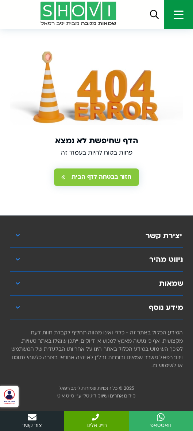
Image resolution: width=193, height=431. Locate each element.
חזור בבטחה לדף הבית (96, 177)
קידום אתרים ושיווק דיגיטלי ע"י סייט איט (96, 396)
